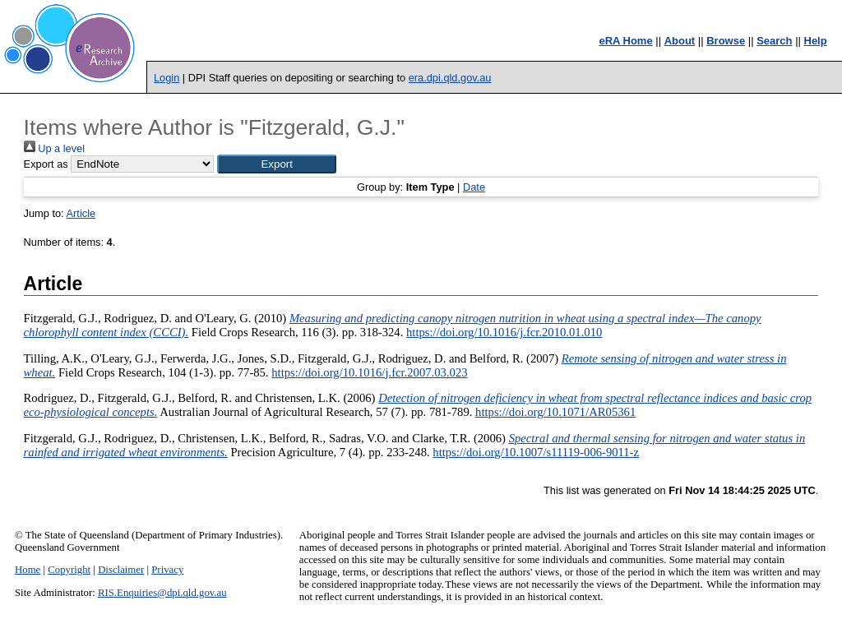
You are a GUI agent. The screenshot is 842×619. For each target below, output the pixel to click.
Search (774, 41)
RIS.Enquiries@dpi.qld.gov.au (162, 592)
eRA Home (625, 41)
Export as (46, 164)
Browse (725, 41)
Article (81, 213)
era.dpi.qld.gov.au (450, 78)
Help (815, 41)
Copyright (69, 569)
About (680, 41)
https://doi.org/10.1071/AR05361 (555, 411)
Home (27, 569)
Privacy (167, 569)
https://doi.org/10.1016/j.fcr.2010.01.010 (504, 332)
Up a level (54, 148)
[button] (276, 164)
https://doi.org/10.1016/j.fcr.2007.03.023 (369, 372)
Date (474, 187)
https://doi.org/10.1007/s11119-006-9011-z (536, 452)
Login (166, 78)
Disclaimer (121, 569)
